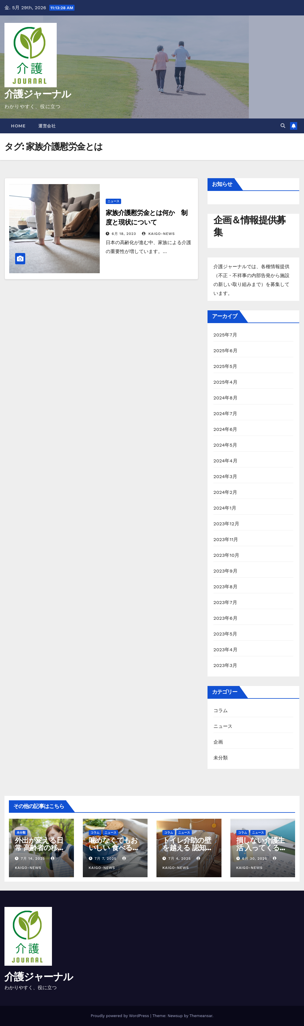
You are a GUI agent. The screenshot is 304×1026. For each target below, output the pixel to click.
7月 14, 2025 (33, 858)
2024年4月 (225, 461)
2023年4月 (225, 649)
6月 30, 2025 (254, 858)
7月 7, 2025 (105, 858)
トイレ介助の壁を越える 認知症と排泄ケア (187, 847)
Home (18, 126)
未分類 (220, 758)
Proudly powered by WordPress (120, 1016)
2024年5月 (225, 445)
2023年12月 (226, 524)
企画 (218, 742)
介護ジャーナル (37, 94)
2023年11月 (225, 539)
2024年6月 (225, 429)
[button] (283, 126)
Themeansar (200, 1016)
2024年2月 (225, 492)
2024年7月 (225, 413)
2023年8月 (225, 586)
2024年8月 (225, 398)
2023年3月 (225, 665)
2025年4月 (225, 382)
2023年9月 (225, 571)
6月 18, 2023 (124, 234)
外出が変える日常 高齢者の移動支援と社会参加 (39, 847)
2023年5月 (225, 634)
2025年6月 (225, 350)
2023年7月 (225, 602)
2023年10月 (226, 555)
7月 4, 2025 (179, 858)
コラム (220, 710)
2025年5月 (225, 366)
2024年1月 (225, 508)
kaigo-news (158, 234)
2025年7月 (225, 335)
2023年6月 (225, 618)
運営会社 (47, 126)
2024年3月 (225, 476)
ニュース (113, 201)
